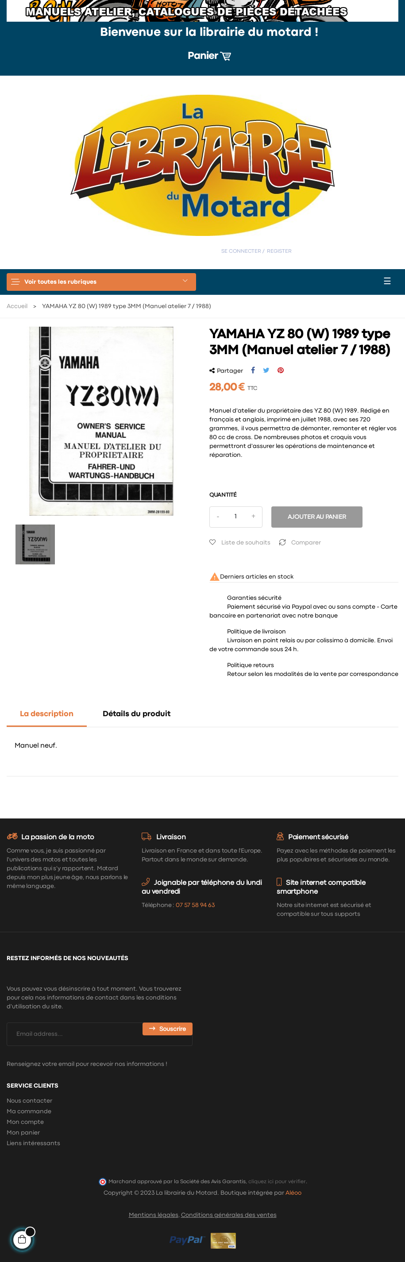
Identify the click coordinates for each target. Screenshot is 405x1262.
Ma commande (29, 1111)
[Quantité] (235, 517)
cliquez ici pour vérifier (277, 1181)
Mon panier (23, 1132)
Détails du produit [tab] (136, 714)
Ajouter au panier (317, 517)
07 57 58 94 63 (195, 905)
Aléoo (293, 1193)
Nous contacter (29, 1101)
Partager (253, 370)
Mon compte (25, 1122)
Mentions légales (153, 1215)
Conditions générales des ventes (229, 1215)
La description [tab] (46, 714)
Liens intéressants (33, 1143)
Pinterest (281, 370)
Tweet (266, 370)
